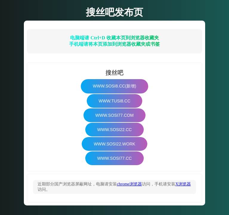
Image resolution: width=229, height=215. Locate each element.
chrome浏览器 (129, 184)
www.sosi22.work (114, 144)
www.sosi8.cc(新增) (114, 86)
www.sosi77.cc (114, 158)
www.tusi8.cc (115, 101)
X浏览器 (183, 184)
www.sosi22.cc (114, 129)
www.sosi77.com (114, 115)
